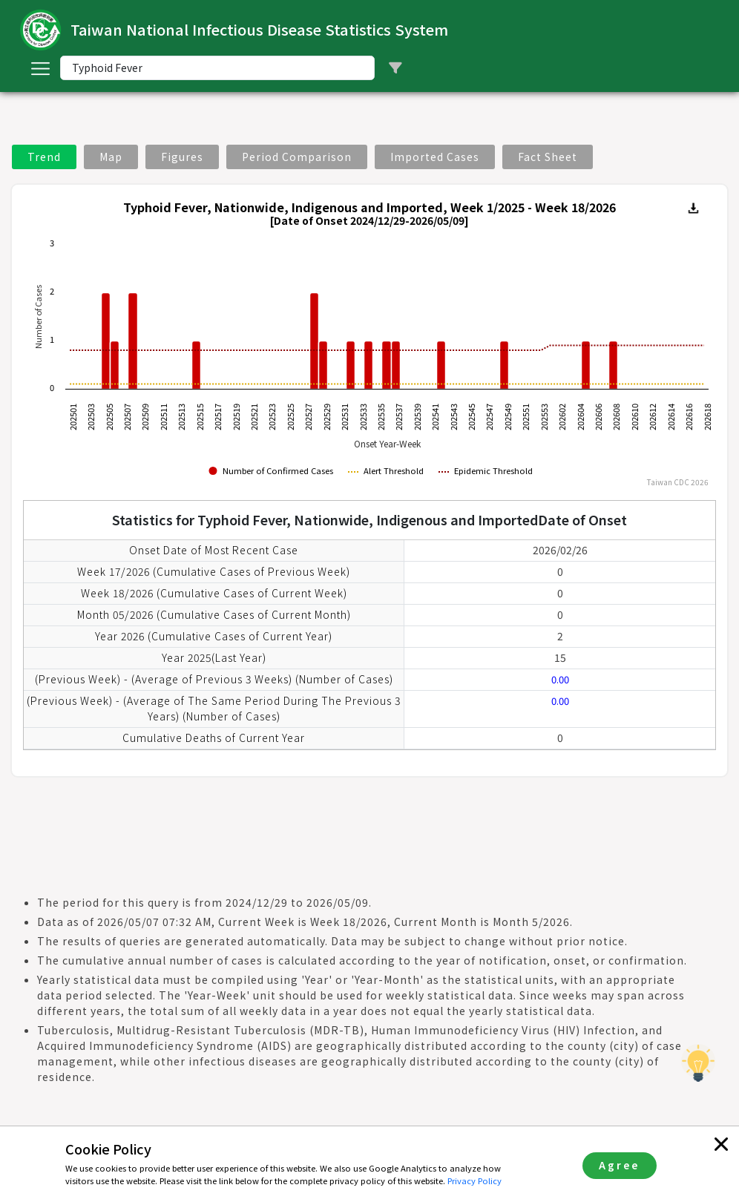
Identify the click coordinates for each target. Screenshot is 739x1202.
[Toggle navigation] (40, 68)
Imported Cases (434, 156)
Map (110, 156)
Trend (44, 156)
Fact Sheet (547, 156)
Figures (182, 156)
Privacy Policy (474, 1180)
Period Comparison (297, 156)
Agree (619, 1164)
